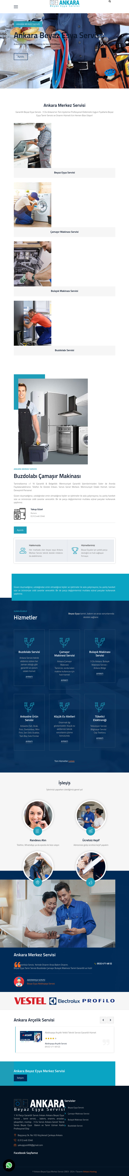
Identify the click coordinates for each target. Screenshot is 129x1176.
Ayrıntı (21, 56)
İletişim (20, 1078)
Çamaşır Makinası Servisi (78, 1113)
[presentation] (103, 1020)
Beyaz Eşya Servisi (76, 1107)
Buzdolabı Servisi (75, 1125)
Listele (72, 761)
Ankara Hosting (89, 1171)
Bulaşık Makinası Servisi (78, 1119)
